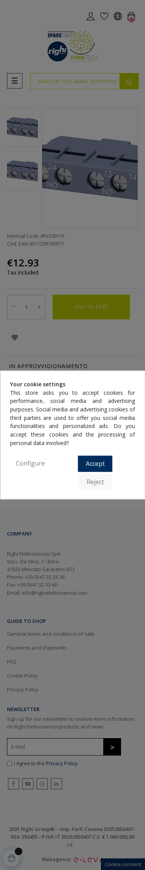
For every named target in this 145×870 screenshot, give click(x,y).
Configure (30, 463)
